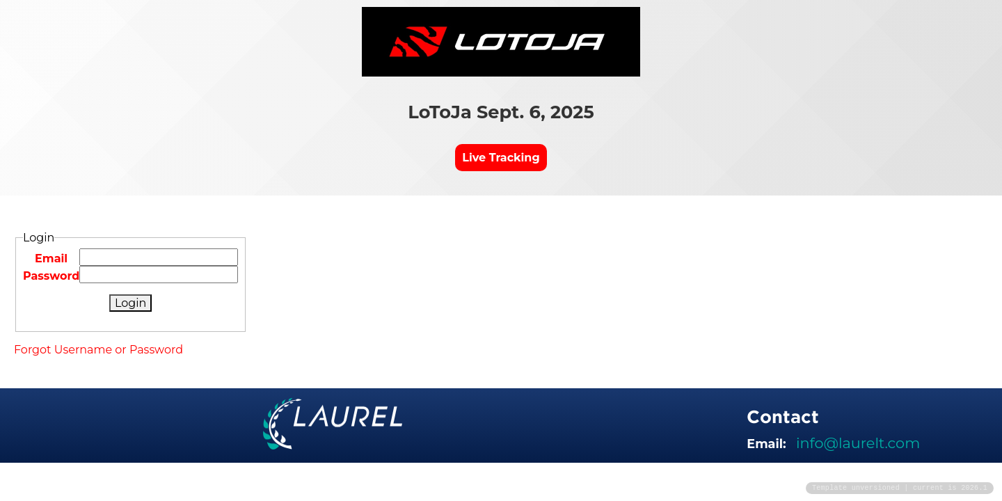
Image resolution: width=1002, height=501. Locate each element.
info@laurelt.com (858, 443)
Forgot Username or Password (98, 349)
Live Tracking (500, 157)
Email (51, 258)
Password (51, 276)
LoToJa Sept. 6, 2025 (501, 111)
